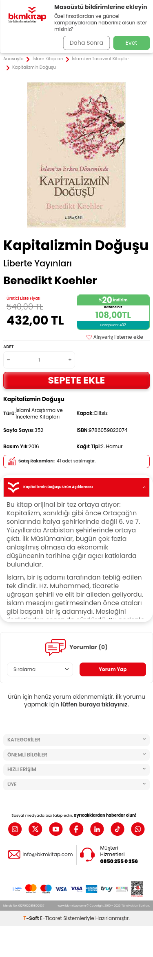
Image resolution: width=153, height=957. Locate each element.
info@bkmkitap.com (47, 854)
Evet (131, 43)
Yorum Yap (113, 669)
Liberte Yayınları (37, 263)
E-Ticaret (51, 918)
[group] (76, 155)
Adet (8, 346)
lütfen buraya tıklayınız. (95, 704)
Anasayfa (13, 59)
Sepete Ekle (76, 380)
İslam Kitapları (48, 59)
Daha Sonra (86, 43)
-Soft (31, 918)
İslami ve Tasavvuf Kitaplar (100, 59)
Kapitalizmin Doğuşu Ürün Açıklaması (76, 487)
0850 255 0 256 (119, 861)
